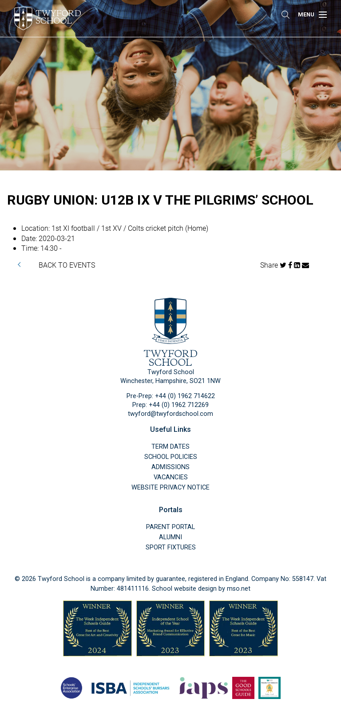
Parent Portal (170, 527)
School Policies (170, 457)
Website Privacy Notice (170, 487)
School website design (184, 588)
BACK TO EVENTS (67, 264)
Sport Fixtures (171, 547)
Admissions (170, 467)
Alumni (170, 537)
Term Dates (170, 446)
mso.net (238, 588)
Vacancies (171, 477)
